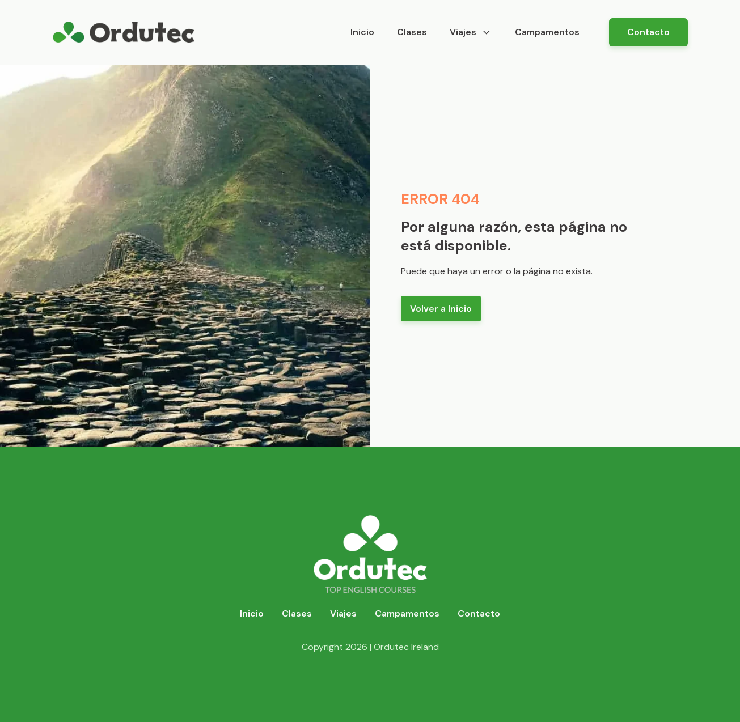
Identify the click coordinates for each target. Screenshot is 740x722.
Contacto (648, 32)
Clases (412, 32)
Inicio (362, 32)
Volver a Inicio (441, 309)
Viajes (471, 32)
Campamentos (547, 32)
